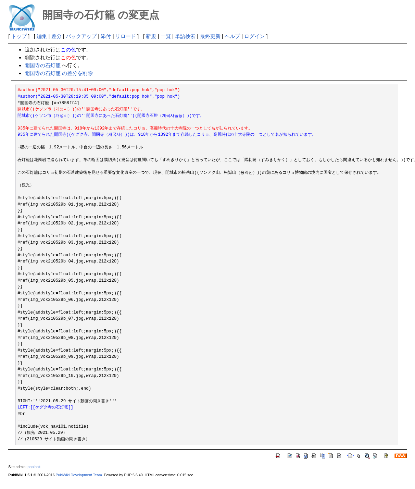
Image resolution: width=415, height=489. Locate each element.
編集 (42, 36)
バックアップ (81, 36)
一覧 (166, 36)
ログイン (254, 36)
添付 (106, 36)
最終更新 (210, 36)
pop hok (33, 467)
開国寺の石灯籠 (43, 65)
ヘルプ (232, 36)
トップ (19, 36)
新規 (151, 36)
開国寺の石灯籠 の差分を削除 (59, 73)
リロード (125, 36)
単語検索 (185, 36)
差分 (56, 36)
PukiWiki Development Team (79, 475)
